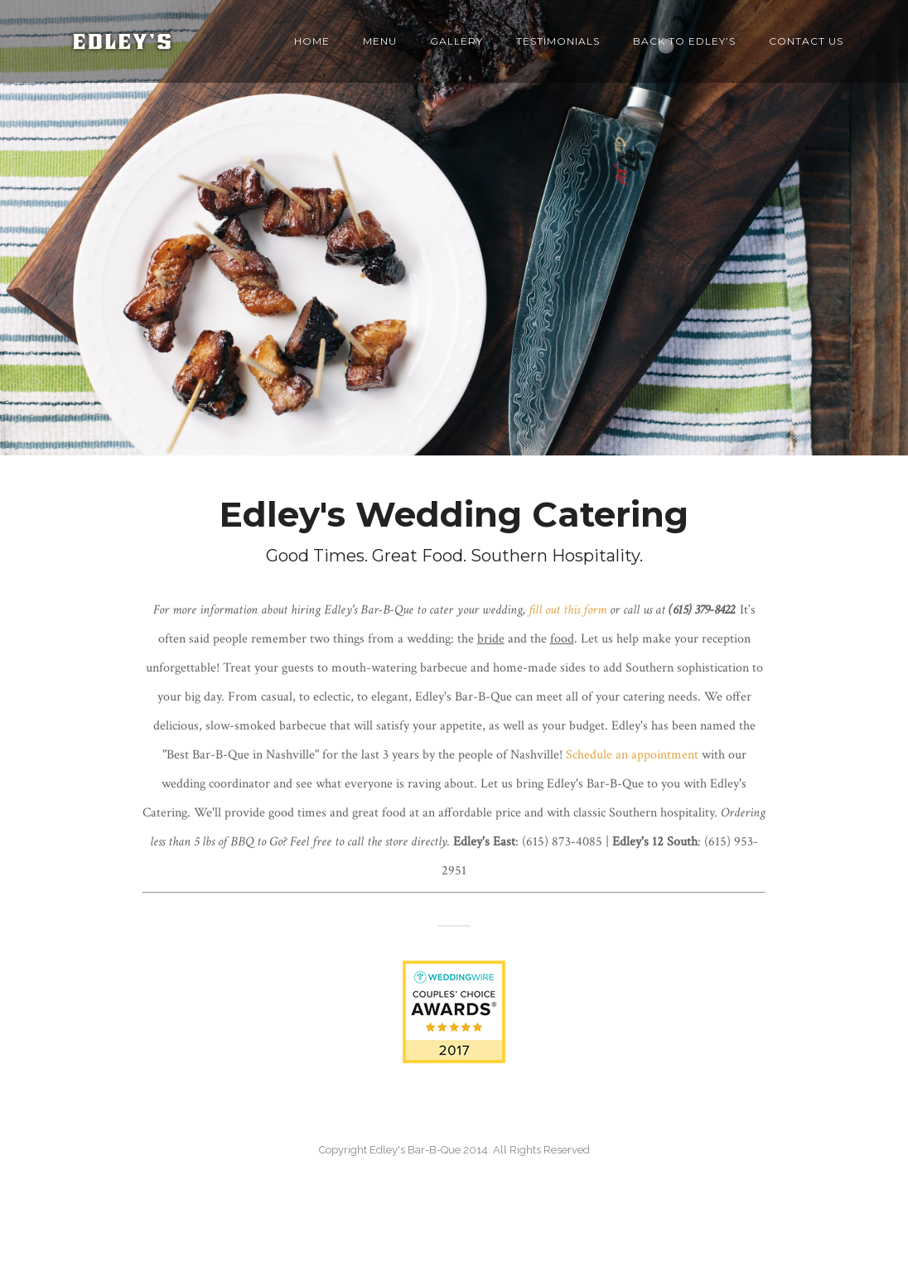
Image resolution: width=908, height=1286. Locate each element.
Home (312, 41)
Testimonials (558, 41)
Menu (380, 41)
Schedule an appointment (632, 754)
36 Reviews (453, 1259)
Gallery (456, 41)
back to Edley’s (684, 41)
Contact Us (806, 41)
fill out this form (567, 610)
